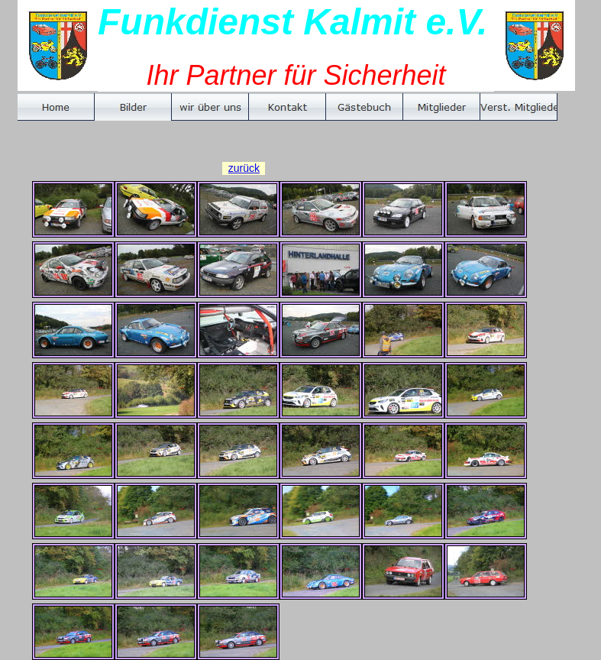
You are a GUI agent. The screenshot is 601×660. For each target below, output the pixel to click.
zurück (244, 168)
